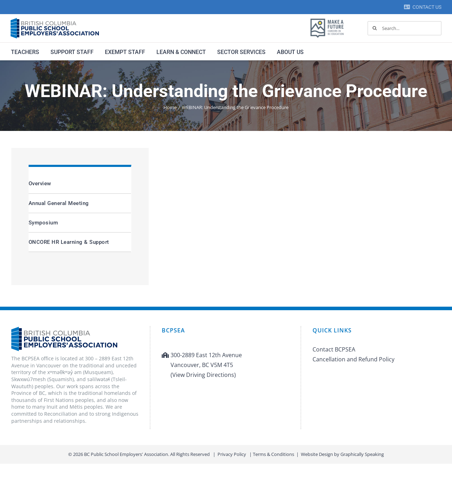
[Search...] (404, 28)
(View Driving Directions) (203, 375)
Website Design (317, 454)
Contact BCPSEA (334, 349)
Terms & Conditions (273, 454)
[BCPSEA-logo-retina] (55, 20)
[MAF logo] (327, 19)
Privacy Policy (232, 454)
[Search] (375, 28)
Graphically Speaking (362, 454)
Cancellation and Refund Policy (353, 359)
